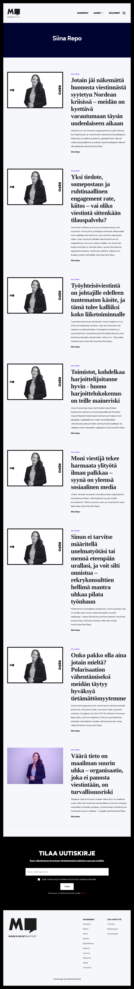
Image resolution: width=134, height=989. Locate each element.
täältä (83, 893)
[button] (98, 13)
